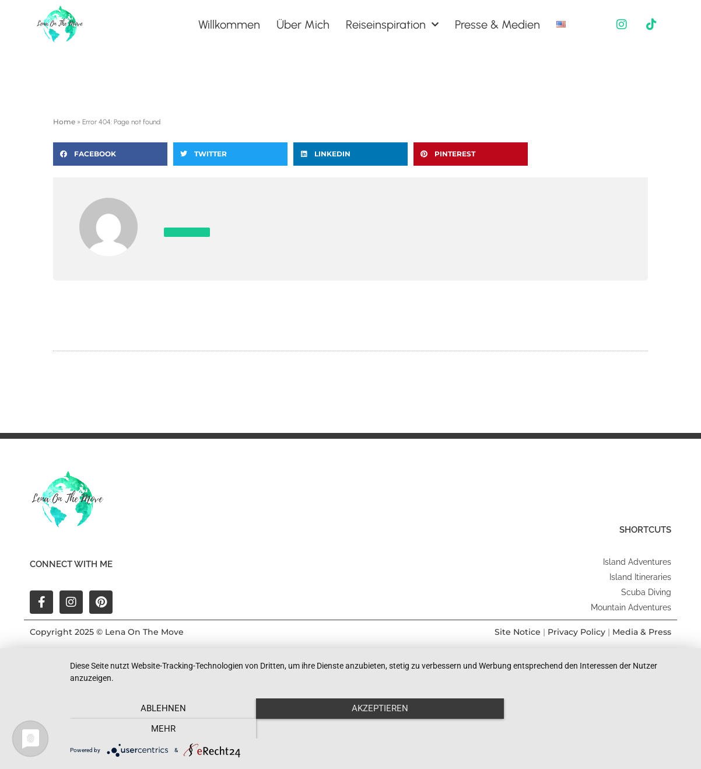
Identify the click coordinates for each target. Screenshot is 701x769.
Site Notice (518, 632)
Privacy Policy (576, 632)
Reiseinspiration (392, 24)
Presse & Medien (497, 25)
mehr (596, 728)
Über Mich (303, 25)
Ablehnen (162, 728)
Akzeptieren (379, 728)
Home (64, 121)
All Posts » (187, 232)
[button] (110, 154)
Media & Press (641, 632)
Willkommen (229, 25)
